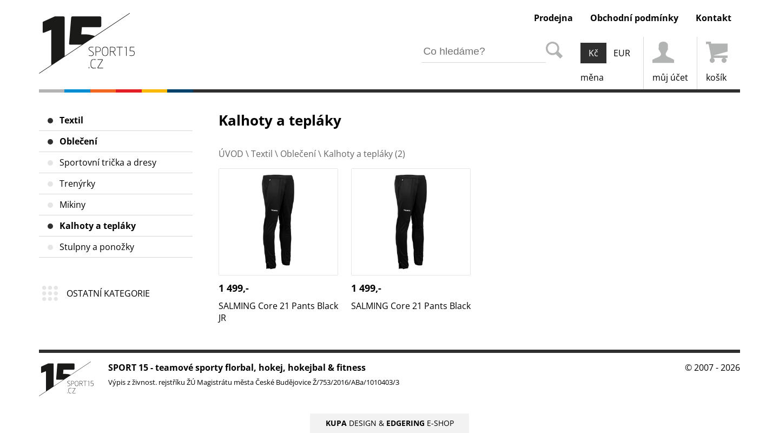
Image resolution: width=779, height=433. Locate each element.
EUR (621, 53)
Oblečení (78, 141)
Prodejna (553, 18)
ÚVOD (231, 154)
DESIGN (351, 423)
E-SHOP (420, 423)
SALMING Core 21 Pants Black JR (278, 180)
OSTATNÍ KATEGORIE (108, 293)
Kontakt (713, 18)
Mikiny (72, 205)
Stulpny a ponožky (97, 247)
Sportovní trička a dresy (108, 162)
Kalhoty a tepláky (98, 226)
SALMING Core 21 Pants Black (411, 174)
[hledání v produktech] (483, 51)
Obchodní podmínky (634, 18)
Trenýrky (77, 183)
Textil (71, 120)
